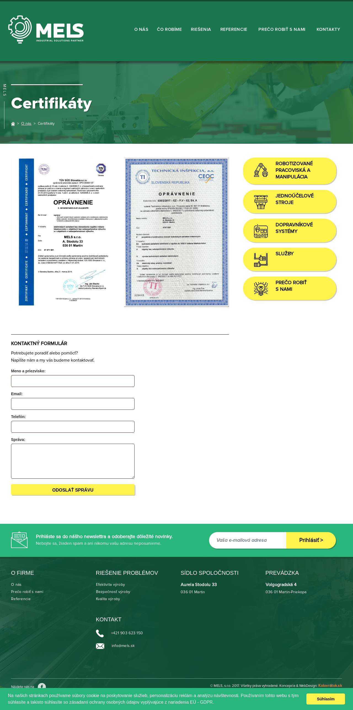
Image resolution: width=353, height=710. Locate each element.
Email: (17, 394)
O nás (141, 29)
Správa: (18, 439)
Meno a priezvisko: (28, 371)
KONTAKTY (328, 29)
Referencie (233, 29)
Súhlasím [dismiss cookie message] (326, 699)
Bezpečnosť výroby (113, 592)
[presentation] (181, 447)
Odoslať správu (72, 490)
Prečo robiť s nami (282, 29)
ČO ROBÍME (169, 29)
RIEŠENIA (201, 29)
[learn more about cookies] (216, 703)
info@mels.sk (123, 646)
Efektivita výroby (110, 585)
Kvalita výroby (108, 599)
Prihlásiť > (311, 540)
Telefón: (18, 416)
